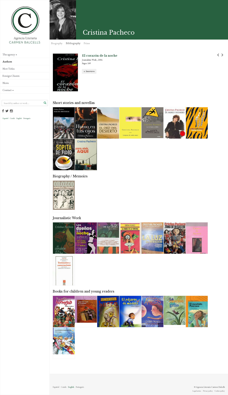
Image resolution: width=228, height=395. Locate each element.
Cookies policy (219, 391)
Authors (7, 61)
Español (5, 118)
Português (26, 118)
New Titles (9, 68)
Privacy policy (208, 391)
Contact (8, 90)
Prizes (87, 43)
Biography (56, 43)
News (6, 83)
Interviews (90, 71)
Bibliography (73, 43)
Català (12, 118)
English (19, 118)
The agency (10, 54)
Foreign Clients (11, 76)
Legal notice (196, 391)
